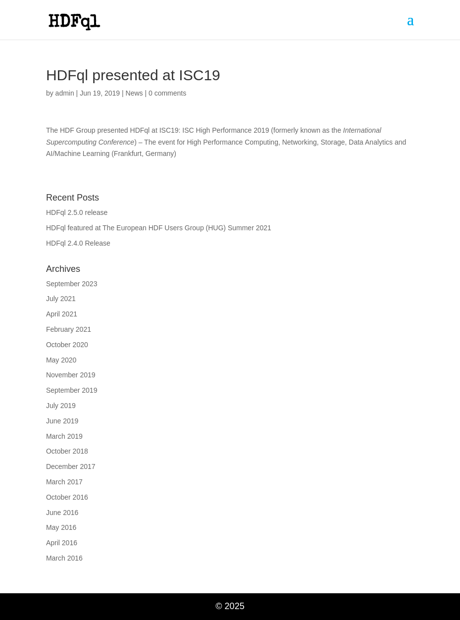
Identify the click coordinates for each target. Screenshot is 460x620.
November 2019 (71, 375)
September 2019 (72, 390)
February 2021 (68, 329)
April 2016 (61, 543)
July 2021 (61, 299)
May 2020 (61, 360)
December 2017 (71, 466)
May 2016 (61, 527)
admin (64, 93)
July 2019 (61, 406)
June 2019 (62, 421)
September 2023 (72, 284)
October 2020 (67, 345)
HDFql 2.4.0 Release (78, 243)
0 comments (167, 93)
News (134, 93)
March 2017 (64, 482)
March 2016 (64, 558)
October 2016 (67, 497)
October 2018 (67, 451)
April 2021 (61, 314)
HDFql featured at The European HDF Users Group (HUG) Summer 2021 (158, 228)
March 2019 (64, 436)
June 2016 (62, 513)
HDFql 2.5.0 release (77, 212)
